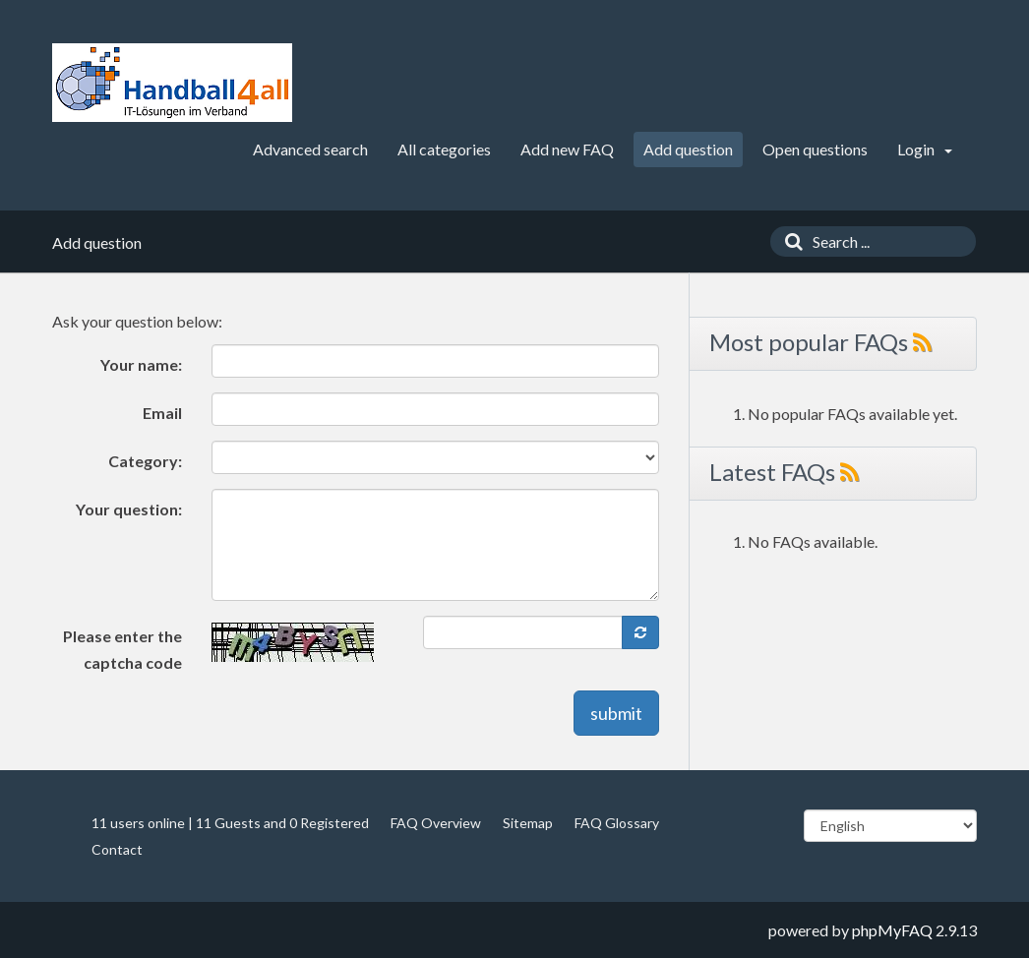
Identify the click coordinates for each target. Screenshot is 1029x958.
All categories (444, 149)
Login (924, 149)
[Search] (789, 241)
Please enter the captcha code (122, 649)
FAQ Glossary (617, 822)
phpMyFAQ (892, 930)
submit (616, 713)
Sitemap (528, 822)
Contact (117, 849)
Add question (688, 149)
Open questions (815, 149)
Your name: (141, 364)
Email (162, 412)
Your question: (129, 509)
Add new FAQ (567, 149)
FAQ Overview (436, 822)
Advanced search (310, 149)
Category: (145, 460)
